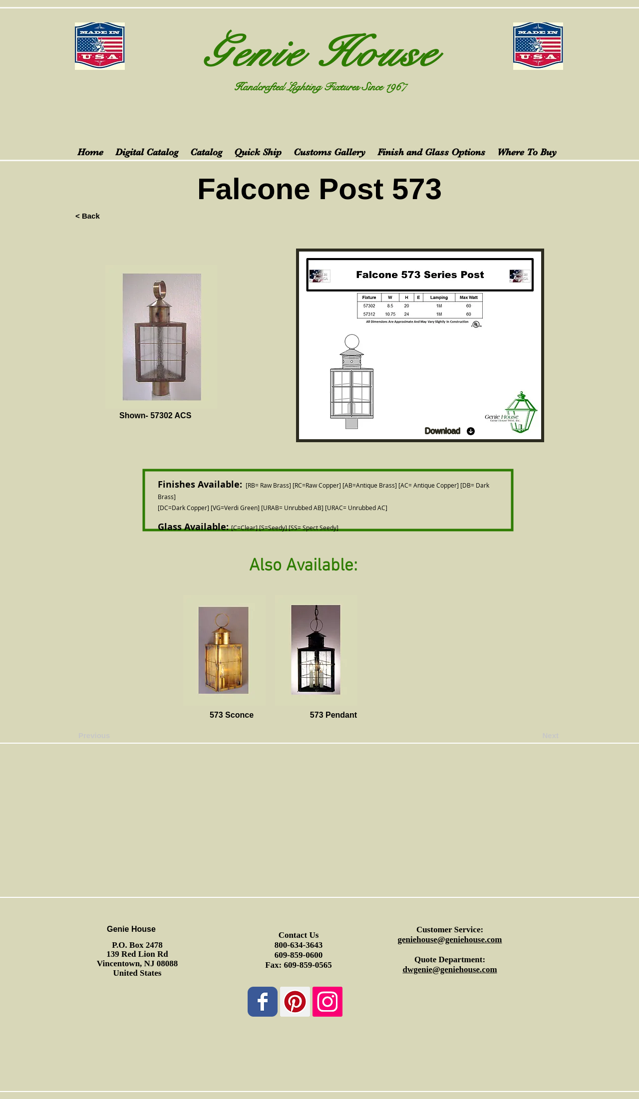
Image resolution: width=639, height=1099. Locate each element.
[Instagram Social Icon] (327, 1002)
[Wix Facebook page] (263, 1002)
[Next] (534, 736)
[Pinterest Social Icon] (295, 1002)
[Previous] (111, 736)
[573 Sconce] (231, 716)
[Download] (450, 431)
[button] (135, 716)
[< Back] (108, 216)
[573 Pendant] (333, 716)
